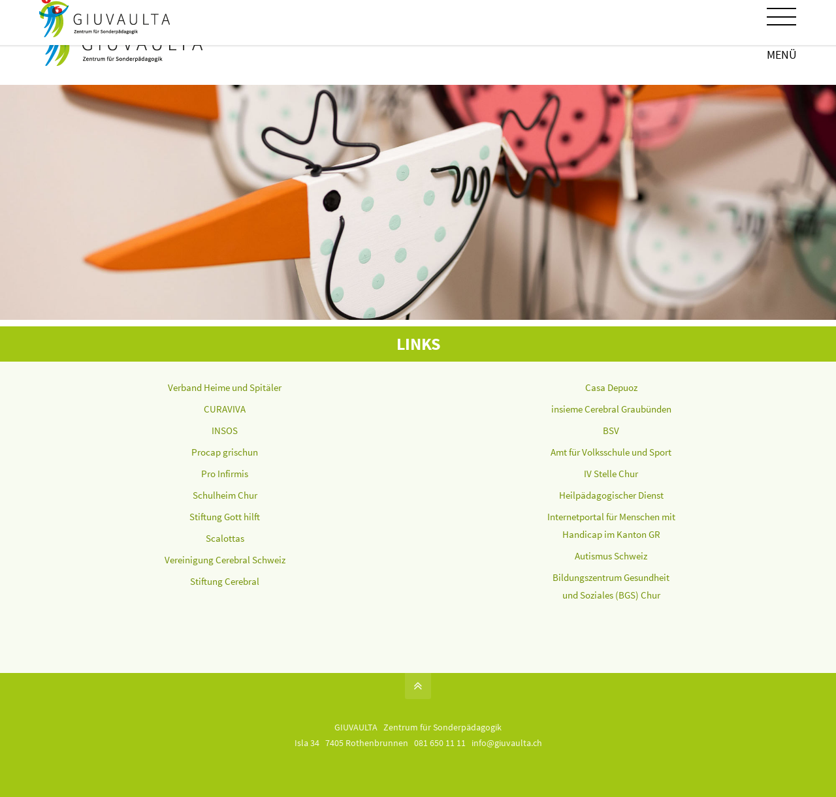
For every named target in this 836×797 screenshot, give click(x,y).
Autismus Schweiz (611, 556)
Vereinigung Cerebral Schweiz (225, 560)
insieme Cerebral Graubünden (611, 409)
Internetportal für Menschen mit (611, 516)
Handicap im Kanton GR (611, 534)
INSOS (225, 430)
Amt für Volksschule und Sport (611, 452)
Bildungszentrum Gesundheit (611, 577)
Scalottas (225, 538)
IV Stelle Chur (611, 473)
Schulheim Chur (225, 495)
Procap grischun (224, 452)
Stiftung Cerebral (224, 581)
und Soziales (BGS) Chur (611, 595)
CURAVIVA (225, 409)
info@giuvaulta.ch (507, 743)
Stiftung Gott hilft (224, 516)
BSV (611, 430)
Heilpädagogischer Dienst (611, 495)
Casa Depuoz (611, 387)
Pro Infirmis (224, 473)
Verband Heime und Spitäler (224, 387)
